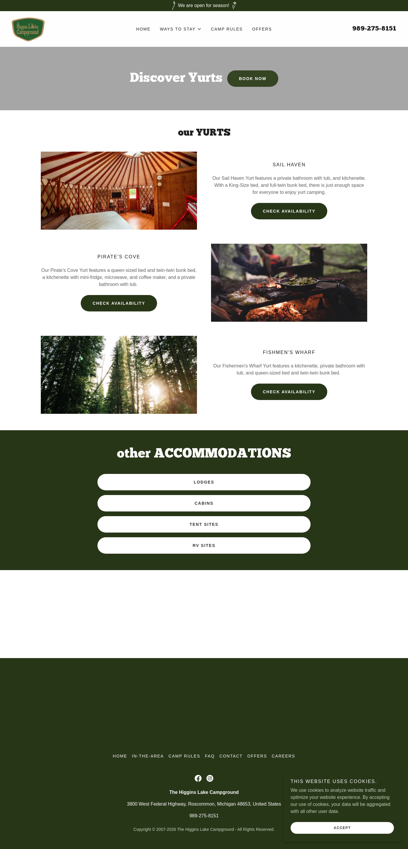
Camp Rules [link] (227, 29)
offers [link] (262, 29)
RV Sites (204, 545)
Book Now (253, 78)
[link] (28, 28)
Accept (342, 828)
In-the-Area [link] (148, 756)
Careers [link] (283, 756)
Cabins (204, 503)
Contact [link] (231, 756)
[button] (181, 29)
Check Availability (289, 211)
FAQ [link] (210, 756)
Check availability (289, 391)
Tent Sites (204, 524)
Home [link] (143, 29)
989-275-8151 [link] (374, 29)
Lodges (204, 482)
